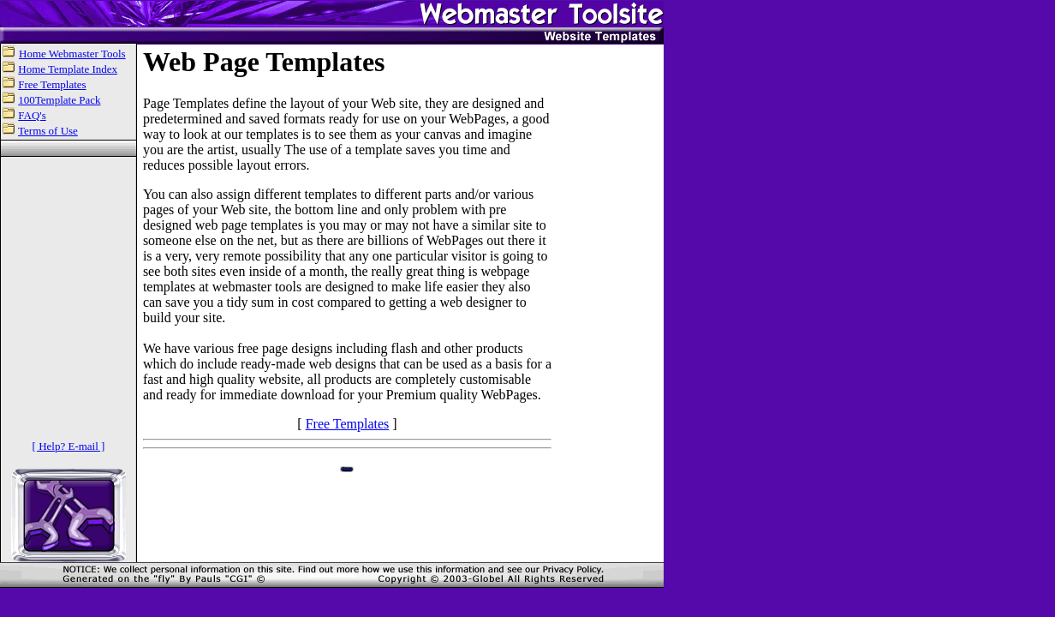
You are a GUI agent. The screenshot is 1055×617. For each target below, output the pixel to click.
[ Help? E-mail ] (69, 446)
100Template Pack (59, 99)
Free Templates (52, 84)
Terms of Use (48, 130)
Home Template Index (67, 69)
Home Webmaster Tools (72, 53)
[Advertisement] (610, 303)
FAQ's (31, 115)
